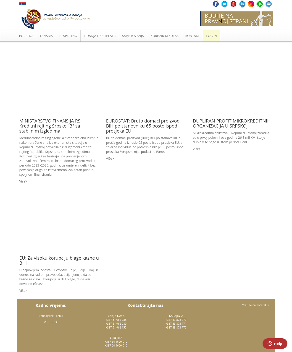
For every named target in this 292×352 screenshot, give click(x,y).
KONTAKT (192, 36)
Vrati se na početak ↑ (255, 305)
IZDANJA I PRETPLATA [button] (100, 36)
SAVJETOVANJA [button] (133, 36)
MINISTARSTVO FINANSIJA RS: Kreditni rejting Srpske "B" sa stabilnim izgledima (50, 126)
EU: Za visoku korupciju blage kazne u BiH (59, 260)
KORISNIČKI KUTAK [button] (164, 36)
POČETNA (26, 36)
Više (22, 181)
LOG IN (211, 36)
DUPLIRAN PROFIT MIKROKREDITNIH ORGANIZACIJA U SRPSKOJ (232, 123)
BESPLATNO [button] (68, 36)
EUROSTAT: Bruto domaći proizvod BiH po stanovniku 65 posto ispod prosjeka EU (143, 126)
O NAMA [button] (46, 36)
